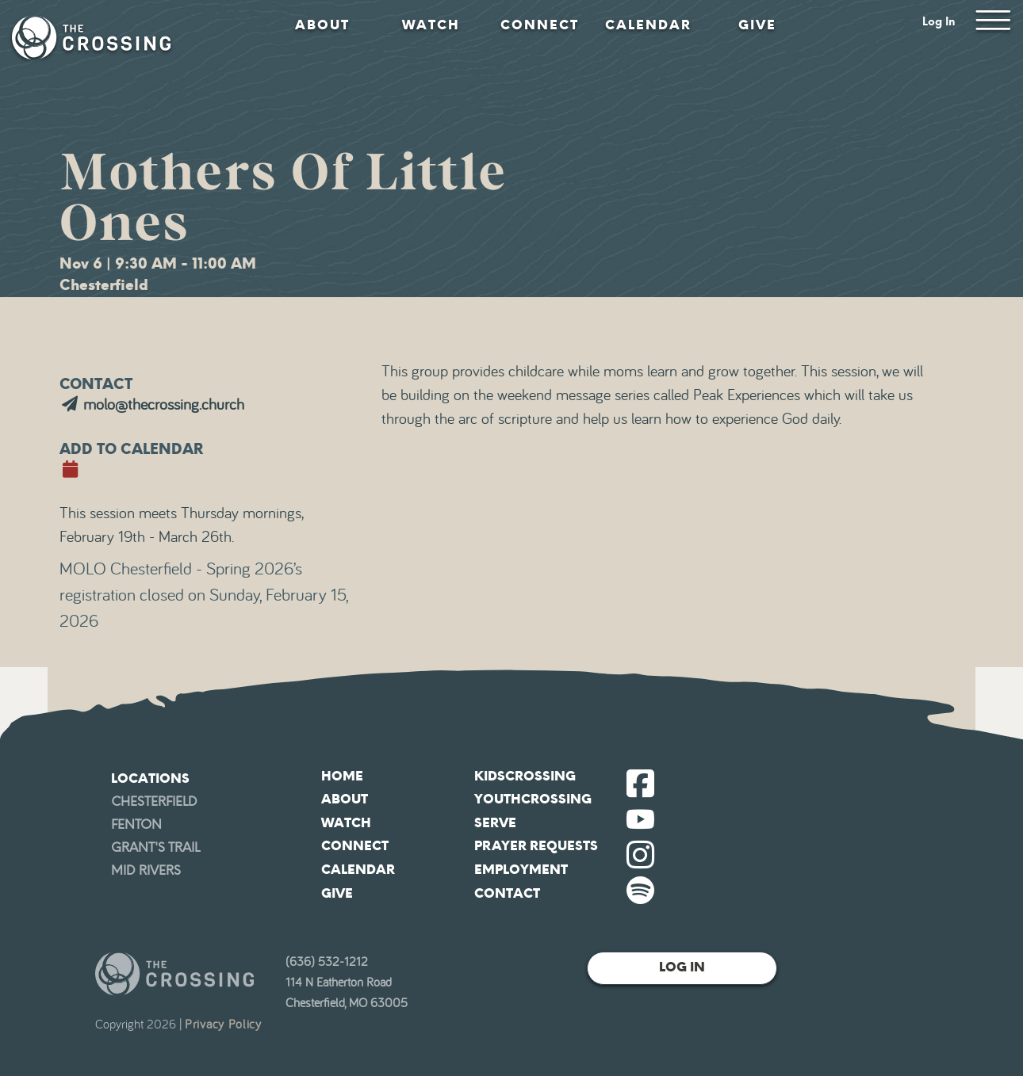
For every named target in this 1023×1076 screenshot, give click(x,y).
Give (757, 24)
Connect (539, 24)
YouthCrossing (533, 799)
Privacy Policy (223, 1024)
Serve (495, 822)
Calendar (648, 24)
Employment (521, 869)
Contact (507, 893)
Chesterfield (154, 801)
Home (342, 776)
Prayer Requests (536, 845)
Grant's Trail (155, 847)
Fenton (136, 824)
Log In (939, 22)
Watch (431, 24)
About (322, 24)
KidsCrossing (525, 776)
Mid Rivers (146, 870)
